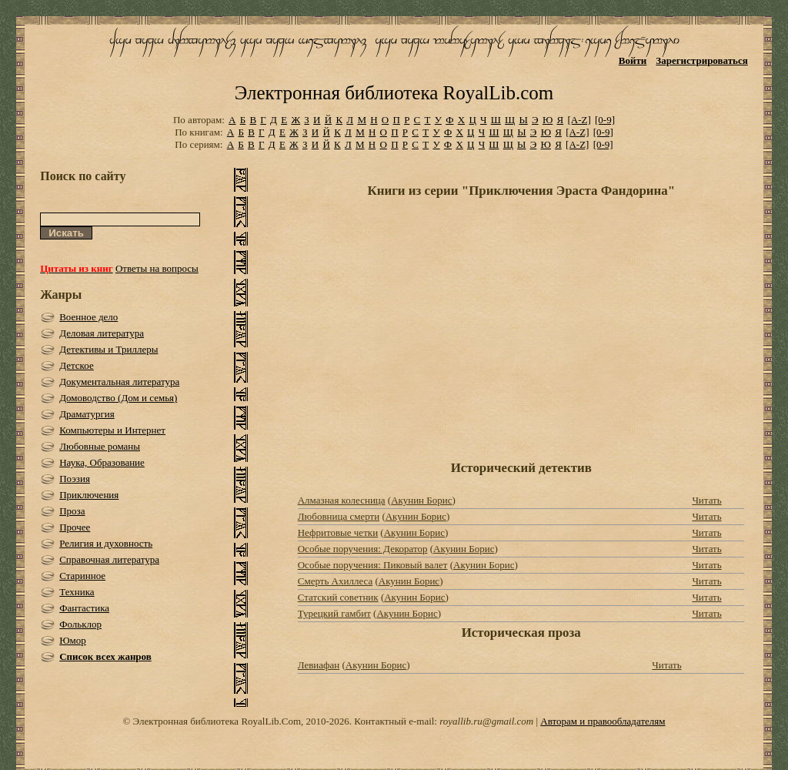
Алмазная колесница (342, 500)
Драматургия (87, 414)
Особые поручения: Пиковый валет (373, 565)
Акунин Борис (421, 500)
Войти (633, 60)
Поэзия (74, 478)
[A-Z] (578, 120)
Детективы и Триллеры (108, 349)
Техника (76, 592)
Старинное (82, 575)
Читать (706, 500)
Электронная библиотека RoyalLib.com (394, 92)
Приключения (89, 494)
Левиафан (319, 665)
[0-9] (605, 120)
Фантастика (84, 608)
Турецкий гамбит (334, 613)
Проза (72, 511)
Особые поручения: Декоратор (363, 548)
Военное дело (88, 317)
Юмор (72, 640)
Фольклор (80, 624)
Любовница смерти (338, 516)
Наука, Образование (102, 462)
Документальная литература (119, 381)
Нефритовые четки (338, 532)
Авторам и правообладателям (602, 721)
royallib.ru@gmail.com (486, 721)
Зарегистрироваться (701, 60)
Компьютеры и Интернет (112, 430)
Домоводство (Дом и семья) (118, 397)
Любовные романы (99, 446)
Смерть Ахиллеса (335, 581)
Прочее (74, 527)
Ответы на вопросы (157, 268)
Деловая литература (101, 333)
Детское (76, 365)
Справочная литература (109, 559)
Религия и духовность (105, 543)
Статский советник (338, 597)
